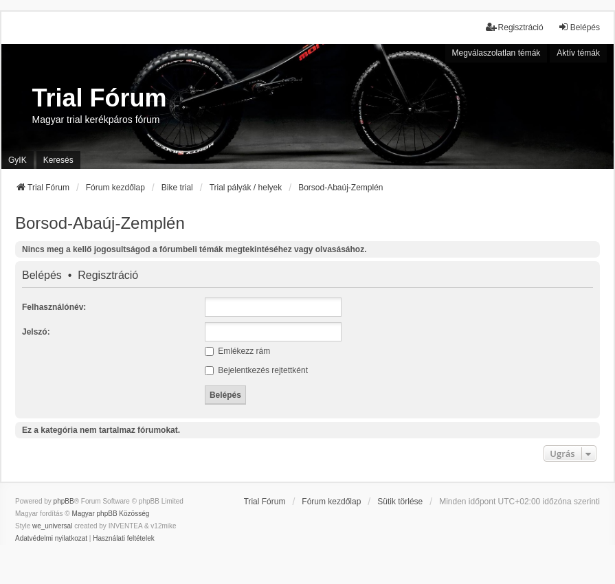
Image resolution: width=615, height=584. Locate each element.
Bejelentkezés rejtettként (256, 370)
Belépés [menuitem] (579, 27)
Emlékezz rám (237, 351)
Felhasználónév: (54, 307)
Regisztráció (108, 275)
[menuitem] (51, 538)
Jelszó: (36, 332)
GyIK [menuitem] (17, 160)
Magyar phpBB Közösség (110, 513)
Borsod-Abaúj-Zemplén (100, 223)
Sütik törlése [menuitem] (400, 501)
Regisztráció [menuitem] (515, 27)
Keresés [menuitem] (58, 160)
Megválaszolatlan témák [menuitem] (496, 53)
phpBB (64, 501)
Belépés (42, 275)
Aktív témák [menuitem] (578, 53)
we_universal (52, 526)
